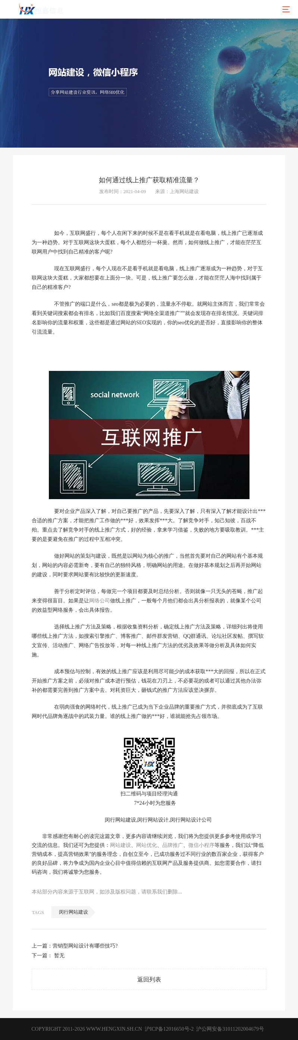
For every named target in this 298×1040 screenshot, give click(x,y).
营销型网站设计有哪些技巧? (85, 946)
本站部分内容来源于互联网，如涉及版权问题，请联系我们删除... (107, 892)
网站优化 (146, 845)
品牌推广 (172, 845)
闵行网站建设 (73, 912)
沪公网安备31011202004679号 (230, 1029)
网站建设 (120, 845)
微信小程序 (201, 845)
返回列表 (149, 979)
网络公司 (99, 600)
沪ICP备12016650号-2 (168, 1029)
